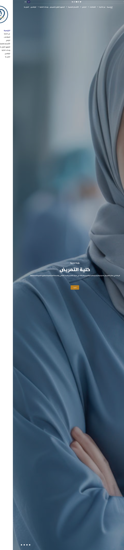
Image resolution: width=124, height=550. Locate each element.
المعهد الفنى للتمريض (44, 7)
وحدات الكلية (31, 7)
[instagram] (61, 2)
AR (16, 1)
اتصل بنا (13, 7)
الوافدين (20, 7)
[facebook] (65, 2)
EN (13, 1)
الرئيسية (97, 7)
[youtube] (64, 2)
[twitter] (67, 2)
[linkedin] (59, 2)
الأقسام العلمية (60, 7)
